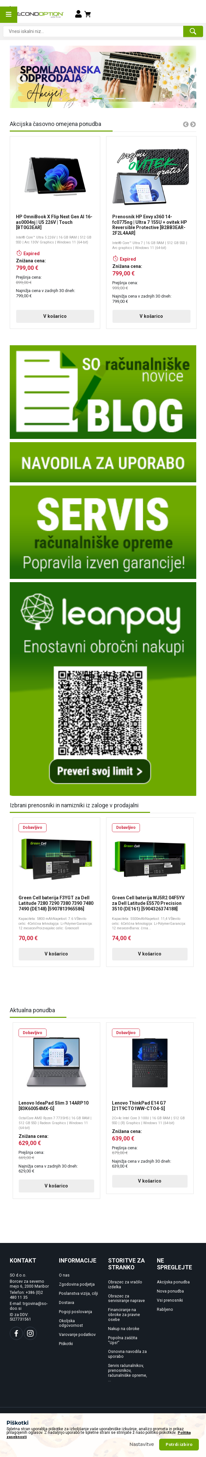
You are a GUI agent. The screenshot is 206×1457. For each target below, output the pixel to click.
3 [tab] (107, 101)
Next (181, 77)
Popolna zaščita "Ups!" (122, 1340)
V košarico (55, 316)
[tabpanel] (103, 77)
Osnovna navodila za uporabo (127, 1354)
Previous (19, 77)
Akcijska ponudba (173, 1282)
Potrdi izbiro (179, 1444)
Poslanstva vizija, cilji (78, 1293)
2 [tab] (95, 101)
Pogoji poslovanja (75, 1312)
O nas (64, 1275)
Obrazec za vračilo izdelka (125, 1284)
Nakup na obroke (123, 1328)
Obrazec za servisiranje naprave (126, 1298)
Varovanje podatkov (77, 1334)
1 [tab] (83, 101)
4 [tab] (119, 101)
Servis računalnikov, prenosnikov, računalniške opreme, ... (127, 1372)
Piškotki (66, 1343)
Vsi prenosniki (170, 1300)
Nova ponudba (170, 1291)
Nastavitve (142, 1444)
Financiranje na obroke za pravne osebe (124, 1315)
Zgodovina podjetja (77, 1284)
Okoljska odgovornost (71, 1323)
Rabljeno (165, 1309)
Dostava (66, 1302)
